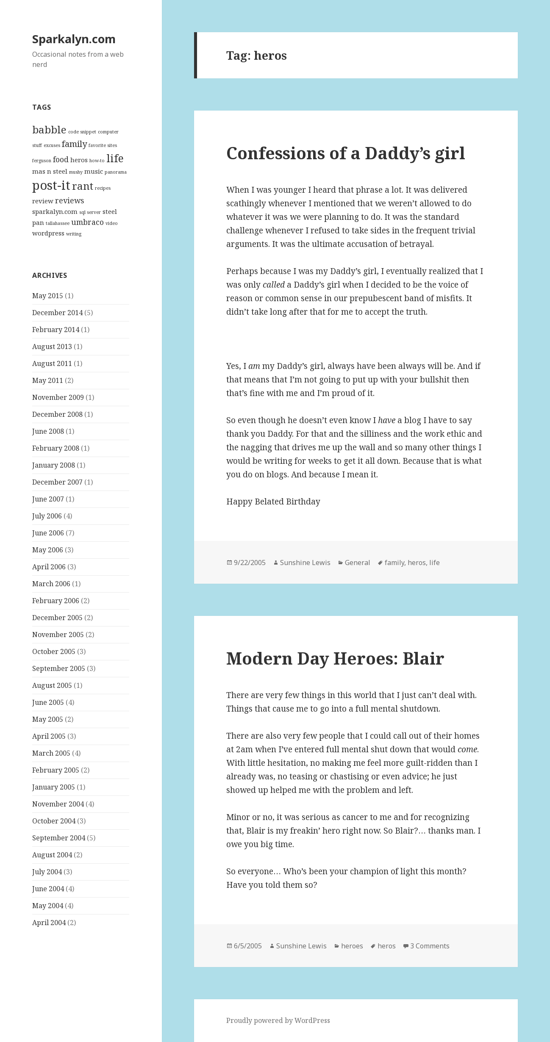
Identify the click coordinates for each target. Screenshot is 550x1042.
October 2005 (53, 651)
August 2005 (52, 685)
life (434, 562)
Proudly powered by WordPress (278, 1020)
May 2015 (47, 295)
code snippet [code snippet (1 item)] (82, 132)
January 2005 (53, 787)
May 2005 (47, 719)
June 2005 (48, 702)
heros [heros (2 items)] (79, 159)
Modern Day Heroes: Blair (335, 658)
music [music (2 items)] (93, 171)
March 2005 (51, 753)
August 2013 (52, 346)
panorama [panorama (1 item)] (116, 172)
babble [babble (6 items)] (49, 129)
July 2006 (47, 516)
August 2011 (52, 363)
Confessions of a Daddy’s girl (345, 152)
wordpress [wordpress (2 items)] (48, 233)
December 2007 (57, 482)
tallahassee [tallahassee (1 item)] (57, 223)
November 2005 (58, 634)
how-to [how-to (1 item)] (97, 161)
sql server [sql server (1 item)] (90, 212)
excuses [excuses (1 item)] (52, 145)
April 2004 (49, 922)
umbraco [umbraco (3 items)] (87, 222)
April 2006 (49, 566)
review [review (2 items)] (42, 201)
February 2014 (55, 329)
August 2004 (52, 854)
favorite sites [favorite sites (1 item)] (103, 145)
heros (417, 562)
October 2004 (53, 821)
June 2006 (48, 533)
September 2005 (58, 668)
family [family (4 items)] (74, 144)
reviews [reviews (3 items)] (69, 200)
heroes (352, 946)
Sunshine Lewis (305, 562)
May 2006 (47, 549)
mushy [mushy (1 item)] (76, 172)
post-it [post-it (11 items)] (51, 185)
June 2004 (48, 888)
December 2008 (57, 414)
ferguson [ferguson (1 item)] (41, 161)
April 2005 (49, 736)
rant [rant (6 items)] (82, 186)
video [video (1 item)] (112, 223)
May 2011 (47, 380)
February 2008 (55, 448)
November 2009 (58, 397)
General (357, 562)
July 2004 (47, 871)
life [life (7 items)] (115, 158)
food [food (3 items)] (61, 159)
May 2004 (47, 905)
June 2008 (48, 431)
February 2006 (55, 600)
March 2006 (51, 583)
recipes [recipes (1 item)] (103, 188)
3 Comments (430, 946)
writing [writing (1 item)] (73, 234)
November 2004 (58, 804)
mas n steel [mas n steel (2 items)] (49, 171)
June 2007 (48, 499)
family (394, 562)
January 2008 (53, 465)
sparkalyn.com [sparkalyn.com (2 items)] (55, 211)
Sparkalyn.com (74, 39)
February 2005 (55, 770)
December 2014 (57, 312)
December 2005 (57, 617)
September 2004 (58, 837)
